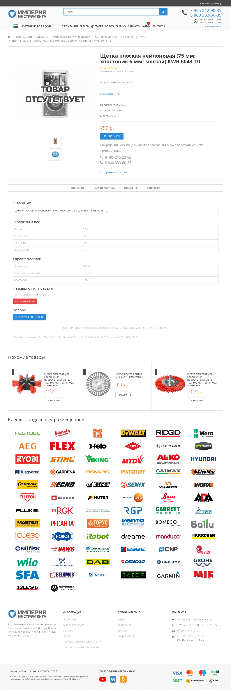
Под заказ (112, 136)
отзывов (106, 71)
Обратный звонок (212, 26)
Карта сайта (124, 625)
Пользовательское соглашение (82, 647)
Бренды (122, 630)
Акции (121, 619)
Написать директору (209, 3)
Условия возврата (73, 625)
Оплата (67, 636)
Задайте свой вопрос (29, 317)
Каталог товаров (36, 26)
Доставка (68, 630)
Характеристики (104, 188)
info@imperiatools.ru (188, 630)
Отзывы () (130, 188)
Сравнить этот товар (116, 172)
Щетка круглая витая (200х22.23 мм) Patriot (128, 375)
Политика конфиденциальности (82, 641)
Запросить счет (110, 93)
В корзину (54, 400)
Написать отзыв (124, 71)
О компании (70, 619)
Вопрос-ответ (126, 636)
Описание (77, 188)
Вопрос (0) (153, 188)
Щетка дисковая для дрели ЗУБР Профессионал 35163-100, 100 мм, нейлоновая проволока (59, 379)
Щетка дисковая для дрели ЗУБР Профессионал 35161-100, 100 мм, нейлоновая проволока (202, 379)
